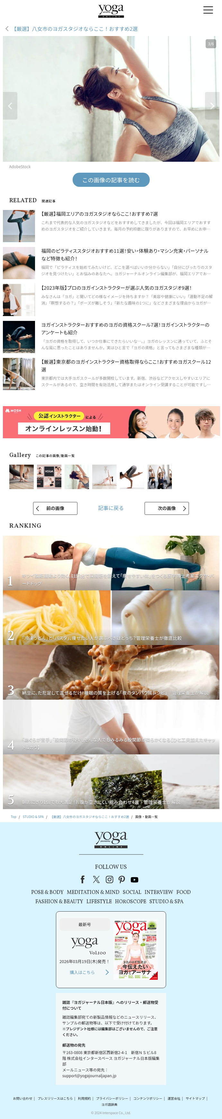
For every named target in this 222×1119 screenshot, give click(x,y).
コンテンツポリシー (147, 1098)
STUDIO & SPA (166, 901)
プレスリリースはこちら (55, 1098)
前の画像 (55, 508)
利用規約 (84, 1098)
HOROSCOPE (130, 901)
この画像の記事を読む (111, 180)
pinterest (122, 879)
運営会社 (173, 1098)
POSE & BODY (47, 892)
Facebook (84, 879)
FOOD (183, 892)
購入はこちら (82, 972)
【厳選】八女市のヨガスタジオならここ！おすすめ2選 (75, 29)
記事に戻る (111, 508)
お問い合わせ (22, 1098)
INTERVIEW (159, 892)
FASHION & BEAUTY (59, 901)
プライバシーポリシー (112, 1098)
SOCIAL (132, 892)
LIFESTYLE (99, 901)
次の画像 (167, 508)
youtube (134, 879)
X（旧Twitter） (97, 879)
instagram (109, 879)
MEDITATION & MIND (93, 892)
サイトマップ (195, 1098)
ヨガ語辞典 (109, 1104)
